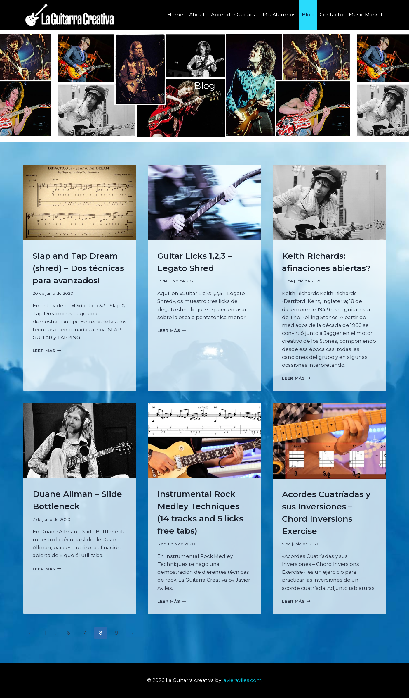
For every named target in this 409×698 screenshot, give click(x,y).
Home (175, 15)
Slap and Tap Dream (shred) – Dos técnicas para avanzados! (78, 268)
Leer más (47, 350)
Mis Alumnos (279, 15)
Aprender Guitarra (234, 15)
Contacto (331, 15)
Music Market (366, 15)
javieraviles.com (242, 680)
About (197, 15)
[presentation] (79, 202)
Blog (308, 15)
